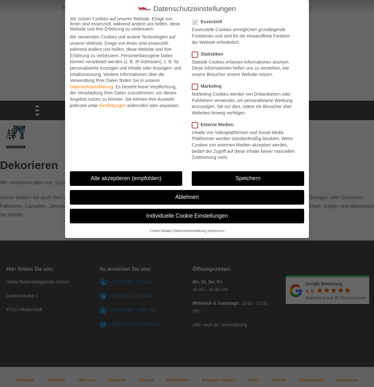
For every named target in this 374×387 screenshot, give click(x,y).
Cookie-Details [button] (160, 229)
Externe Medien (214, 123)
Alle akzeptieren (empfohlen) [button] (126, 177)
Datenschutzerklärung (91, 85)
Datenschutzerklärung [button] (189, 229)
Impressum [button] (216, 229)
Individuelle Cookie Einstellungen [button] (187, 214)
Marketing (209, 84)
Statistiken (209, 52)
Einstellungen (112, 103)
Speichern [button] (248, 177)
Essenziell (209, 20)
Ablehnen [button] (187, 196)
